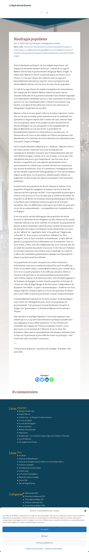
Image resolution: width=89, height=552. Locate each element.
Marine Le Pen (51, 50)
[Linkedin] (47, 379)
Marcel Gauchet (25, 427)
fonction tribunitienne (34, 47)
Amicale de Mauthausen (28, 459)
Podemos (18, 53)
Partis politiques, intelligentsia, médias (42, 43)
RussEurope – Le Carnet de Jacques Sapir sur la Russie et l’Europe (44, 436)
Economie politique (33, 506)
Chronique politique (33, 499)
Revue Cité (23, 480)
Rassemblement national (55, 53)
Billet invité (29, 493)
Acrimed (22, 456)
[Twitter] (42, 379)
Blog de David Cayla (26, 411)
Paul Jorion (23, 433)
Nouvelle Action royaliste (29, 477)
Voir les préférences (44, 543)
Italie (16, 50)
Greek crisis (23, 471)
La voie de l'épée (25, 420)
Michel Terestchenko (27, 430)
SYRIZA (71, 53)
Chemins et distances (33, 496)
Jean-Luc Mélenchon (29, 50)
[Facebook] (37, 379)
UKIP (17, 56)
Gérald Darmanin (54, 47)
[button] (85, 511)
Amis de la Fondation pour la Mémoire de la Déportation (41, 462)
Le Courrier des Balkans (28, 474)
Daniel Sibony (24, 414)
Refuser (44, 536)
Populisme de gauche (33, 53)
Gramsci (66, 47)
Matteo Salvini (65, 50)
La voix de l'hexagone (27, 424)
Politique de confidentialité (34, 548)
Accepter (44, 529)
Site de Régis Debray (27, 483)
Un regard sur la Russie (28, 442)
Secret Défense (25, 439)
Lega (42, 50)
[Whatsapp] (51, 379)
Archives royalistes (26, 465)
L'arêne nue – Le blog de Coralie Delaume (35, 417)
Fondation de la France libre (30, 468)
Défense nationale (32, 503)
